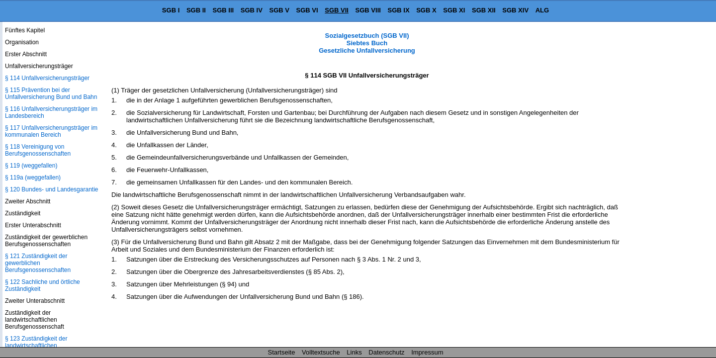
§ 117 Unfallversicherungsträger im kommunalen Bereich (51, 131)
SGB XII (484, 10)
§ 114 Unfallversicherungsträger (47, 78)
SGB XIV (515, 10)
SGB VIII (368, 10)
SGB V (279, 10)
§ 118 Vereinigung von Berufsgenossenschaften (38, 150)
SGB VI (307, 10)
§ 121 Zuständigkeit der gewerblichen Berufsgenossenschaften (38, 263)
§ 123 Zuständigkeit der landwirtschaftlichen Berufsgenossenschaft (36, 345)
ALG (542, 10)
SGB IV (252, 10)
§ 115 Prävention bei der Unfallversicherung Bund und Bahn (51, 93)
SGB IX (399, 10)
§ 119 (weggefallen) (31, 165)
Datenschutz (386, 352)
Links (354, 352)
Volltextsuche (321, 352)
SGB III (223, 10)
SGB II (196, 10)
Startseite (281, 352)
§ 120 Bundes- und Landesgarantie (51, 189)
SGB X (426, 10)
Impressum (427, 352)
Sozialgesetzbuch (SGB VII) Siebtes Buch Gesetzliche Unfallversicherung (367, 43)
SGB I (170, 10)
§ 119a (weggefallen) (33, 177)
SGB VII (337, 10)
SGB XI (454, 10)
